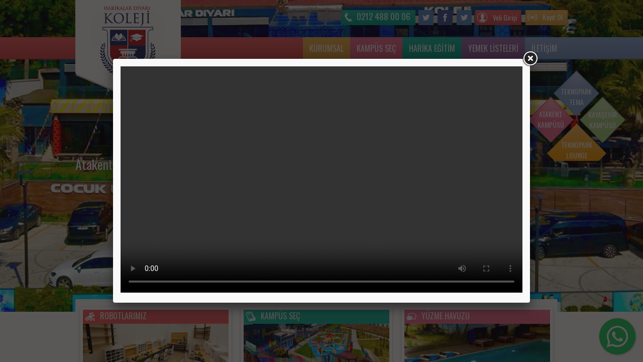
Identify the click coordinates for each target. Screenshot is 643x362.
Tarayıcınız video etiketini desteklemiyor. (321, 179)
